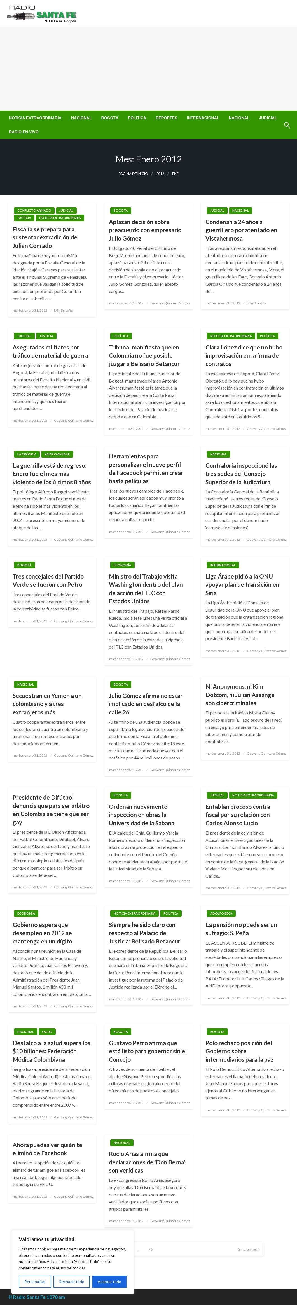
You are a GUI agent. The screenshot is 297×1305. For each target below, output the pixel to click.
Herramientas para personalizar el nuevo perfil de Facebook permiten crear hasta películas (146, 468)
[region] (72, 1262)
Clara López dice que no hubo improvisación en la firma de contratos (243, 355)
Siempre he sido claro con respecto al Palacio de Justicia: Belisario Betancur (144, 933)
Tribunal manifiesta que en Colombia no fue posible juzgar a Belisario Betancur (144, 355)
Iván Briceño (63, 310)
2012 (160, 174)
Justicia (24, 218)
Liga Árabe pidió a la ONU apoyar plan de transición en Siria (242, 584)
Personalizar (35, 1281)
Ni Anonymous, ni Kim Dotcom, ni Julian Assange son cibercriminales (240, 694)
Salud (47, 1031)
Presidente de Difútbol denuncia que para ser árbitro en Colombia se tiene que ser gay (51, 809)
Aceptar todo (109, 1281)
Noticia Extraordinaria (35, 118)
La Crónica (26, 454)
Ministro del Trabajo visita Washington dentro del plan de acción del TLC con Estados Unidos (146, 588)
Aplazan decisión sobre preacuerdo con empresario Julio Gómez (145, 230)
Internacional (203, 118)
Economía (122, 565)
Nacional (81, 118)
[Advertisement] (148, 68)
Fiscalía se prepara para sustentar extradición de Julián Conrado (45, 237)
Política (137, 118)
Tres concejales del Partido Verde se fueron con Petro (48, 580)
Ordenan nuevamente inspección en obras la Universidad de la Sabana (141, 814)
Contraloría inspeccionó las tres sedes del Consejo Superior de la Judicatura (241, 473)
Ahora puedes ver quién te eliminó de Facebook (47, 1148)
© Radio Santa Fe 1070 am (36, 1297)
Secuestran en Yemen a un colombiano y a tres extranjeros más (47, 704)
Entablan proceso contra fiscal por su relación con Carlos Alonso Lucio (237, 814)
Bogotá (109, 118)
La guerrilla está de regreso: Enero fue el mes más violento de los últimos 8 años (52, 473)
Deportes (166, 118)
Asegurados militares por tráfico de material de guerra (50, 351)
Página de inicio (133, 174)
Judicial (268, 118)
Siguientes (247, 1249)
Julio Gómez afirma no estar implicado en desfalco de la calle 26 (146, 704)
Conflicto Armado (34, 210)
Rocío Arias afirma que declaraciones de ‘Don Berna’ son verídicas (147, 1162)
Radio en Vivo (24, 132)
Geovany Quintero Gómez (170, 303)
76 (150, 1249)
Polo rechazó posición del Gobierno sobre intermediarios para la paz (239, 1051)
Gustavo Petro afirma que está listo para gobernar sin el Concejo (148, 1051)
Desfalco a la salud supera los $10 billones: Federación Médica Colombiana (51, 1051)
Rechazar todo (71, 1281)
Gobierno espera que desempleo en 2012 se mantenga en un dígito (42, 933)
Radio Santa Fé (57, 454)
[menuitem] (35, 118)
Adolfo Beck (221, 913)
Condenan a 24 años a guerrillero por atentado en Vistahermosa (241, 230)
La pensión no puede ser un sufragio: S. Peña (241, 928)
